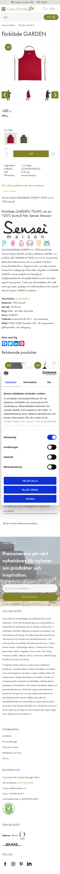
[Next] (54, 94)
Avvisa (30, 498)
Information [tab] (30, 382)
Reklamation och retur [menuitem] (11, 752)
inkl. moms (41, 2)
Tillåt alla (30, 480)
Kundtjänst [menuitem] (6, 736)
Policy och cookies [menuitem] (10, 747)
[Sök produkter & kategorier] (23, 17)
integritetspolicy (43, 604)
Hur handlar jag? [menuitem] (9, 741)
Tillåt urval (29, 489)
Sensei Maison (22, 298)
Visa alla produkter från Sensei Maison (23, 185)
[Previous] (5, 94)
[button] (4, 9)
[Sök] (51, 17)
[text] (30, 111)
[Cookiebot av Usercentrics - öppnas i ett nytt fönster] (42, 373)
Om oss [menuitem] (5, 758)
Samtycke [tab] (10, 382)
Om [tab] (49, 382)
